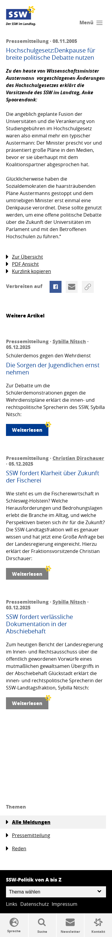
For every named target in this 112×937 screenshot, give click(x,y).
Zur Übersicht (24, 257)
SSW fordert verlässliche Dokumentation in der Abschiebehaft (39, 624)
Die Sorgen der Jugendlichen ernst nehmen (52, 369)
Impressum (64, 904)
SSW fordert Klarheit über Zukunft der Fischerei (52, 477)
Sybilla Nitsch (69, 341)
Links (11, 904)
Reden (16, 848)
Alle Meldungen (28, 822)
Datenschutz (34, 904)
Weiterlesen (30, 428)
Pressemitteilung (28, 835)
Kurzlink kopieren (28, 271)
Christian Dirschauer (78, 458)
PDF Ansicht (22, 264)
